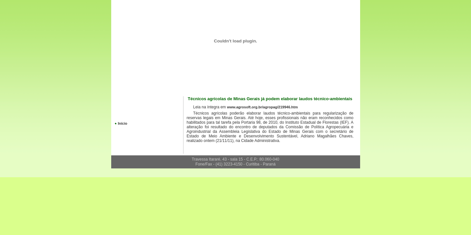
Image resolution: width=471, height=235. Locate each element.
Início (122, 123)
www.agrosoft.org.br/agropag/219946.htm (262, 107)
